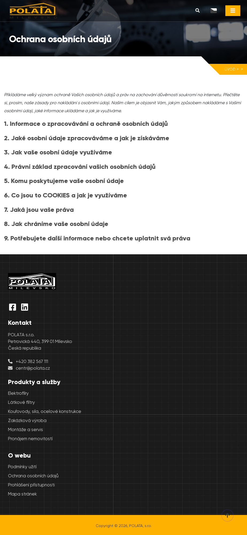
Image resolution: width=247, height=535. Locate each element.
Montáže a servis (25, 429)
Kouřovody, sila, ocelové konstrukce (44, 411)
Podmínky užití (22, 466)
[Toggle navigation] (232, 10)
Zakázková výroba (27, 420)
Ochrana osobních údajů (33, 475)
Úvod (230, 69)
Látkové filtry (21, 402)
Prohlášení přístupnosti (31, 484)
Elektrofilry (18, 393)
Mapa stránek (22, 494)
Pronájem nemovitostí (30, 438)
